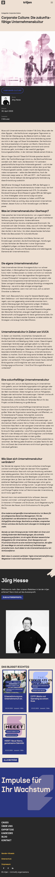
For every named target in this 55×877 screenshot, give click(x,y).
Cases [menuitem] (5, 822)
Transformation (12, 685)
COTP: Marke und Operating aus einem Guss (39, 698)
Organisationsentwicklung (14, 690)
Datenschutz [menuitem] (6, 859)
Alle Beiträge (10, 760)
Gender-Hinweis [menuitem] (7, 853)
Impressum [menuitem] (6, 864)
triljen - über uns (13, 682)
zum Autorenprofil (12, 597)
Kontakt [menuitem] (6, 840)
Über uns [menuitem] (7, 826)
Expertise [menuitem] (7, 830)
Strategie (36, 682)
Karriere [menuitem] (7, 833)
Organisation (11, 735)
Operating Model (38, 690)
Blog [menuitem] (4, 837)
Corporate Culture (12, 90)
